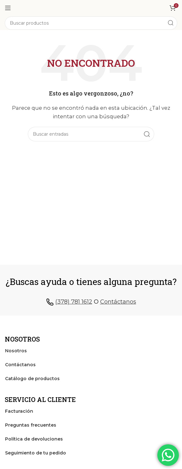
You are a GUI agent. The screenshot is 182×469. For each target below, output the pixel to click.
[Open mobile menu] (8, 8)
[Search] (91, 23)
